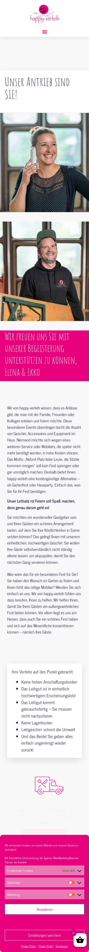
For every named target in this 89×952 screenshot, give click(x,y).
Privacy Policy (28, 946)
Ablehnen (44, 922)
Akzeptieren (45, 909)
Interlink (22, 862)
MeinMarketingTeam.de (65, 858)
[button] (44, 32)
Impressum (62, 946)
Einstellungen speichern (44, 935)
